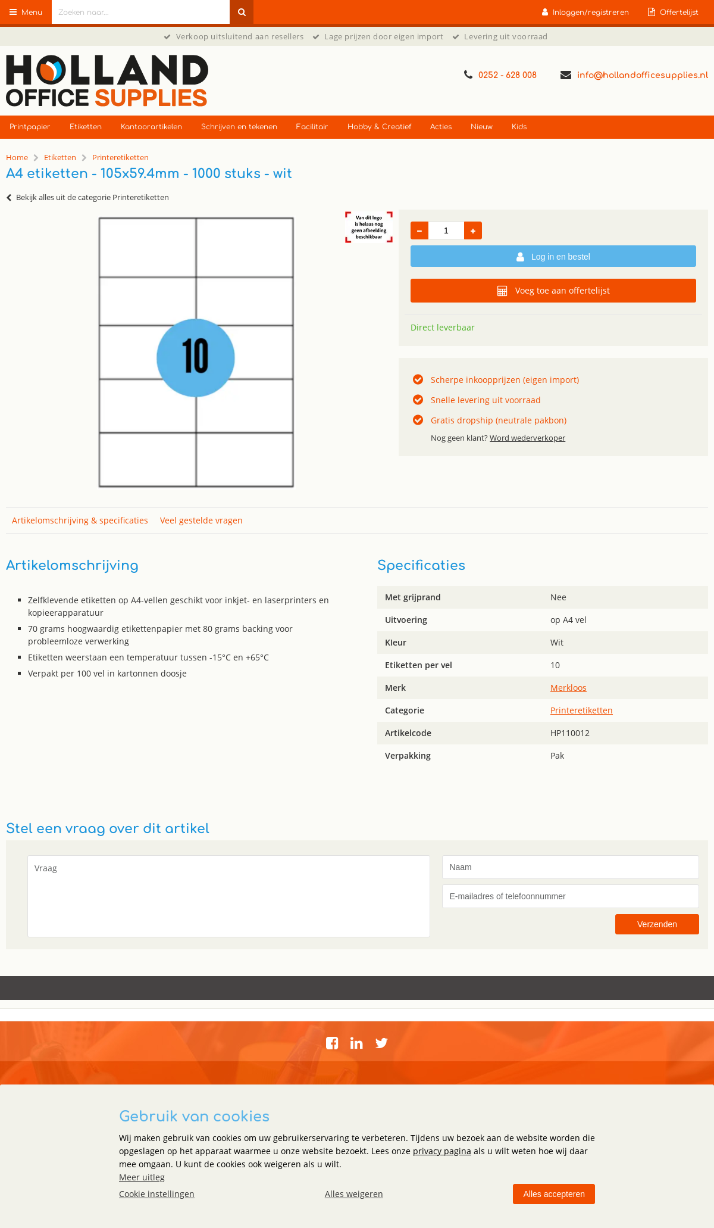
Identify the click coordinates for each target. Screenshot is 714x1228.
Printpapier (30, 127)
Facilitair (312, 127)
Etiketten (86, 127)
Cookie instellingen (157, 1193)
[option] (196, 352)
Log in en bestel (553, 257)
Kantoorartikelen (151, 127)
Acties (441, 127)
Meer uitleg (142, 1177)
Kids (519, 127)
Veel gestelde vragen (201, 520)
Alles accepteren (554, 1194)
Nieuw (482, 127)
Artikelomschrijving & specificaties (80, 520)
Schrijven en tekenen (239, 127)
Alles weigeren (354, 1193)
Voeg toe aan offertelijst (553, 291)
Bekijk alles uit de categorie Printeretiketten (87, 197)
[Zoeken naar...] (241, 12)
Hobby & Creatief (379, 127)
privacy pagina (442, 1151)
